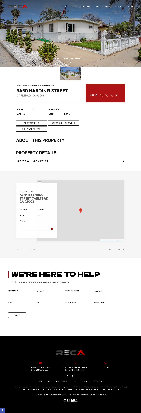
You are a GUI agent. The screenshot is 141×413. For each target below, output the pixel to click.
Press (98, 6)
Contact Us (119, 6)
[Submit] (47, 228)
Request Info (31, 128)
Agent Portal (85, 6)
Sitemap (74, 394)
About (107, 6)
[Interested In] (21, 291)
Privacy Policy (66, 394)
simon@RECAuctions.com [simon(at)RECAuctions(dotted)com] (40, 368)
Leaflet (102, 240)
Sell (73, 6)
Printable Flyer (31, 134)
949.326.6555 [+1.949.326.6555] (105, 368)
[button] (2, 410)
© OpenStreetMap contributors (117, 240)
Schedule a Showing (63, 128)
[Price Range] (106, 291)
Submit (17, 315)
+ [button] (39, 183)
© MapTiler (107, 240)
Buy (64, 6)
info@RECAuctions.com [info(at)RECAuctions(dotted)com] (40, 370)
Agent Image (102, 394)
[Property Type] (78, 291)
